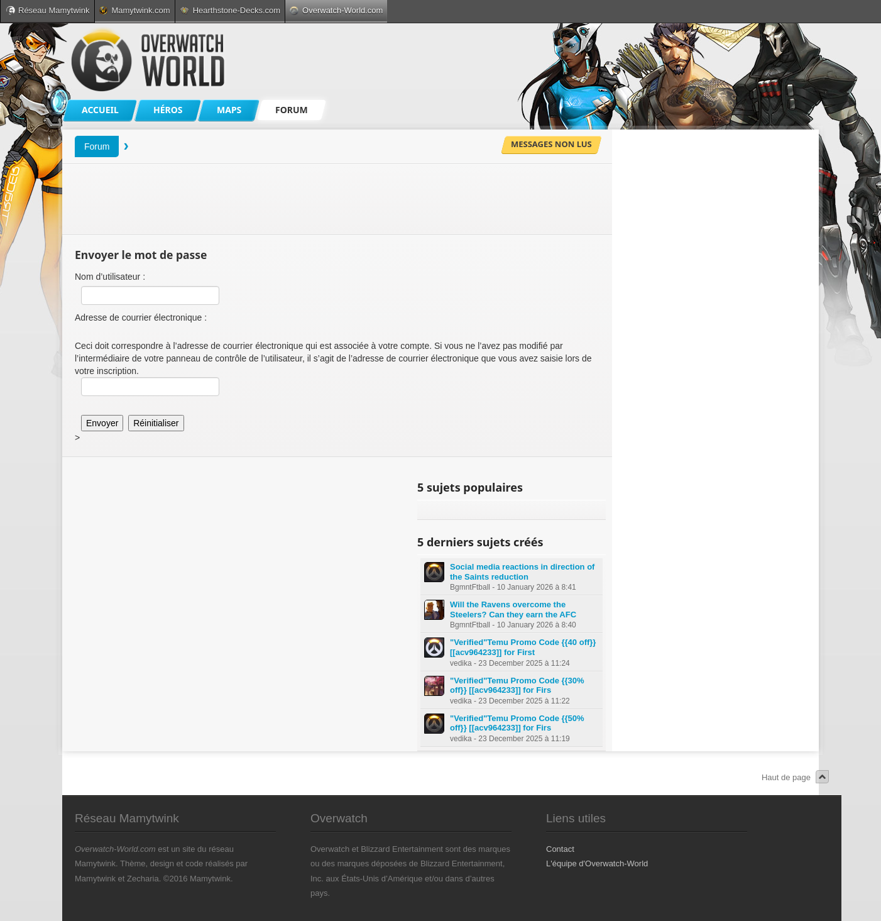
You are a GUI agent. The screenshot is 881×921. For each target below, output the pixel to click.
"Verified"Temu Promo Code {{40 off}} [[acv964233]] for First (523, 647)
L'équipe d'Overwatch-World (597, 863)
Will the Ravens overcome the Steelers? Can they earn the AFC (513, 609)
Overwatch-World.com (336, 10)
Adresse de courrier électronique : (141, 317)
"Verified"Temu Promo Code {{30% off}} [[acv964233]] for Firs (517, 685)
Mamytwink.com (134, 10)
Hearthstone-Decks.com (230, 10)
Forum (96, 146)
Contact (560, 849)
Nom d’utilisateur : (110, 277)
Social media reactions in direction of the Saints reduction (522, 572)
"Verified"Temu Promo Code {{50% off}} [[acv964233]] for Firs (517, 723)
